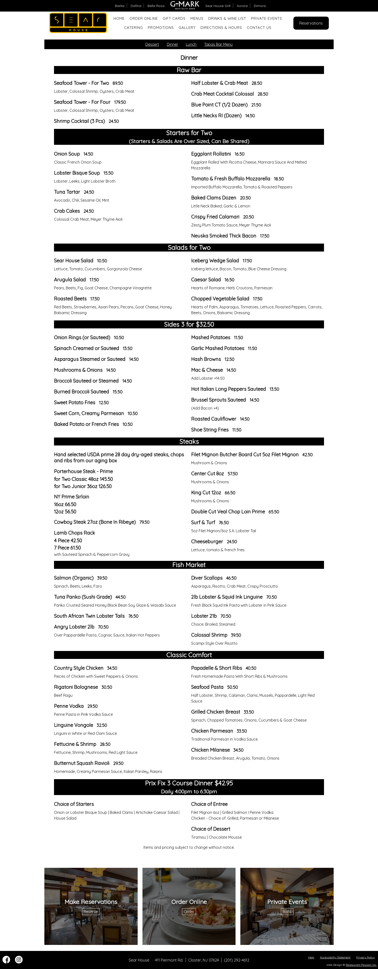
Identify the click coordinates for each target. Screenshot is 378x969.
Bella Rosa (156, 6)
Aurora (242, 6)
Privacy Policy (365, 957)
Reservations (311, 23)
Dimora (260, 6)
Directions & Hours (221, 27)
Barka (119, 6)
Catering (133, 27)
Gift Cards (174, 18)
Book (287, 911)
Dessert (152, 44)
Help (311, 957)
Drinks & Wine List (227, 18)
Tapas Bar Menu (218, 44)
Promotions (161, 27)
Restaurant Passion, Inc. (361, 965)
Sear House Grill (217, 6)
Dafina (136, 6)
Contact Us (259, 27)
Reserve (91, 911)
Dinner (172, 44)
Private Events (266, 18)
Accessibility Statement (335, 957)
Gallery (187, 27)
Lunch (191, 44)
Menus (196, 18)
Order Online (143, 18)
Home (119, 18)
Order (189, 911)
